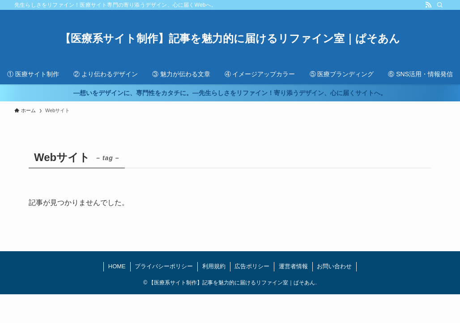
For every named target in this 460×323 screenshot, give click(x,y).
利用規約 (214, 266)
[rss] (428, 5)
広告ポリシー (251, 266)
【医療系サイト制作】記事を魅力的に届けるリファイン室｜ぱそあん (230, 38)
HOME (117, 266)
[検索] (440, 5)
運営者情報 (293, 266)
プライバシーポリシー (164, 266)
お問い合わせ (334, 266)
